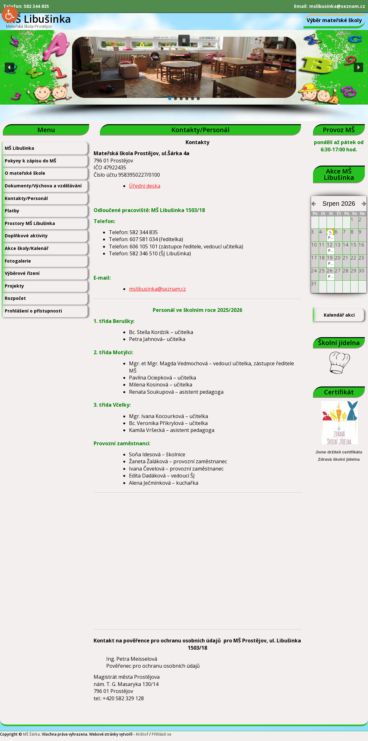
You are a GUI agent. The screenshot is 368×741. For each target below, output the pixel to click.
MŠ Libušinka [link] (19, 148)
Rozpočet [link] (15, 298)
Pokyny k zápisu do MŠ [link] (30, 161)
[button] (184, 40)
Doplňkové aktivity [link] (26, 236)
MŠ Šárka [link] (31, 734)
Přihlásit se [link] (161, 734)
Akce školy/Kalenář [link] (26, 248)
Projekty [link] (14, 286)
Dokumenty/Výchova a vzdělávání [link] (43, 186)
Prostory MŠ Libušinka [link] (30, 223)
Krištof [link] (142, 734)
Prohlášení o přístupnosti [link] (33, 311)
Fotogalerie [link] (18, 261)
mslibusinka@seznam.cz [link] (337, 6)
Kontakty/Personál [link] (26, 198)
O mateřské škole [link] (25, 173)
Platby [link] (12, 211)
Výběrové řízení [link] (22, 273)
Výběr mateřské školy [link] (334, 20)
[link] (10, 14)
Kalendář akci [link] (339, 315)
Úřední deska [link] (144, 185)
